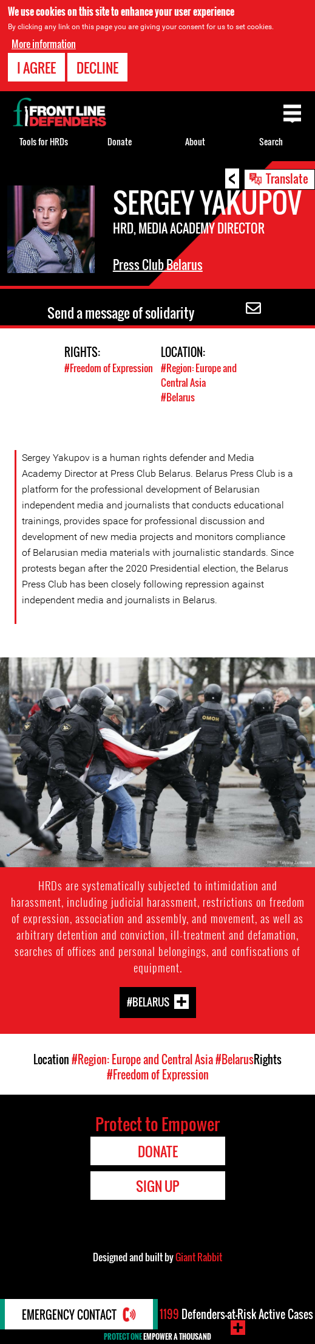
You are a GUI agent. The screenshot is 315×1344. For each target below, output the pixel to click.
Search (271, 141)
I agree (36, 67)
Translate (287, 178)
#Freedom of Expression (108, 368)
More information (44, 43)
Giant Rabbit (198, 1257)
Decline (97, 67)
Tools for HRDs (43, 141)
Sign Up (157, 1186)
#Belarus (178, 397)
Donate (119, 141)
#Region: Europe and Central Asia (199, 375)
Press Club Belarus (158, 264)
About (195, 141)
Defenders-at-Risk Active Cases (236, 1314)
